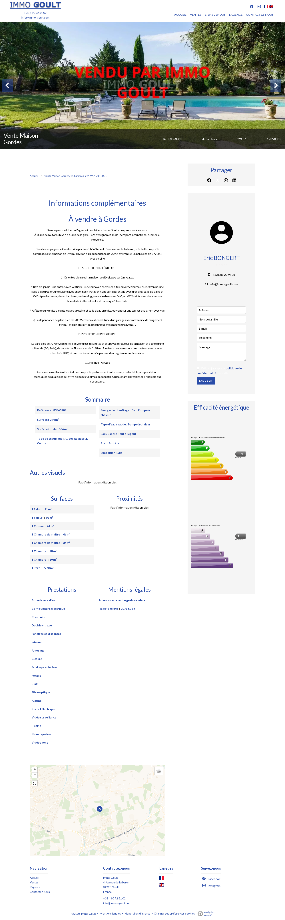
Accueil (34, 175)
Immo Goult (110, 877)
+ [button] (35, 769)
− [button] (35, 775)
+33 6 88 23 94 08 (223, 274)
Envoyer (205, 381)
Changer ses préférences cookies (174, 913)
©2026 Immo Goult (83, 913)
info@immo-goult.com (35, 17)
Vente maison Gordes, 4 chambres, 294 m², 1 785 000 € (75, 175)
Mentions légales (110, 913)
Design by (205, 913)
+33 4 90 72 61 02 (35, 12)
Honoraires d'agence (137, 913)
